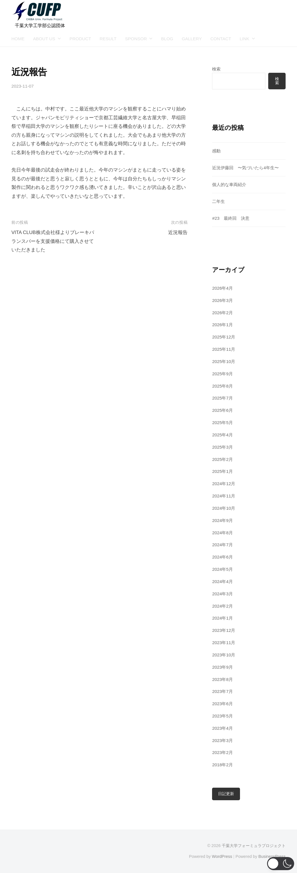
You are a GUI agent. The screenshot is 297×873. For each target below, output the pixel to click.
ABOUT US (44, 38)
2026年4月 (222, 288)
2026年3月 (222, 300)
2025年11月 (223, 349)
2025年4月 (222, 434)
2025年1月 (222, 471)
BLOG (167, 38)
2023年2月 (222, 752)
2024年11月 (223, 495)
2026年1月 (222, 324)
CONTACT (220, 38)
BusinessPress (272, 856)
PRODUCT (80, 38)
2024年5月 (222, 569)
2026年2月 (222, 312)
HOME (18, 38)
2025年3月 (222, 447)
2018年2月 (222, 764)
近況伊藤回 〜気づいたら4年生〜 (245, 167)
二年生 (218, 201)
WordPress (222, 856)
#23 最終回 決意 (230, 218)
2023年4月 (222, 728)
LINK (244, 38)
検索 (216, 68)
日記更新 (226, 794)
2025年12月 (223, 336)
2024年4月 (222, 581)
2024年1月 (222, 618)
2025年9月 (222, 373)
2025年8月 (222, 386)
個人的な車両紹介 (229, 184)
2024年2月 (222, 606)
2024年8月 (222, 532)
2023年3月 (222, 740)
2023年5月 (222, 715)
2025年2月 (222, 459)
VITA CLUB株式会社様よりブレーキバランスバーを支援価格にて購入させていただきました (52, 241)
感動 (216, 150)
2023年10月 (223, 654)
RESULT (107, 38)
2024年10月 (223, 508)
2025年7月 (222, 398)
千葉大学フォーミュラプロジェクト (254, 845)
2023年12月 (223, 630)
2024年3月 (222, 593)
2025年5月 (222, 422)
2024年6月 (222, 557)
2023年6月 (222, 703)
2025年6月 (222, 410)
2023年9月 (222, 667)
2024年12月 (223, 483)
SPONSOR (136, 38)
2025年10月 (223, 361)
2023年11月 (223, 642)
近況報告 (178, 232)
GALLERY (192, 38)
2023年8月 (222, 679)
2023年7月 (222, 691)
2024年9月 (222, 520)
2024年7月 (222, 544)
